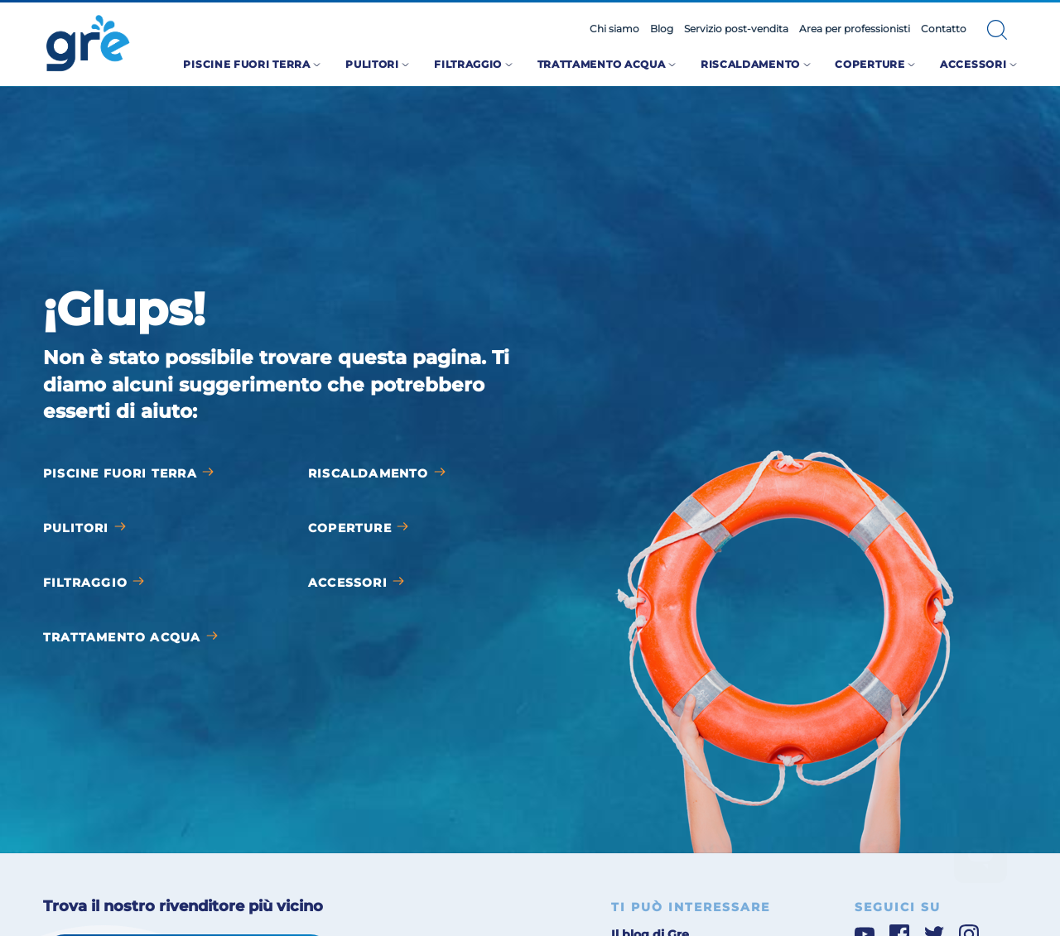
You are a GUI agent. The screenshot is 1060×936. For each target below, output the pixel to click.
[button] (997, 30)
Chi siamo (614, 29)
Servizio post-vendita (736, 29)
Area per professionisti (854, 29)
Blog (661, 29)
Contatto (943, 29)
